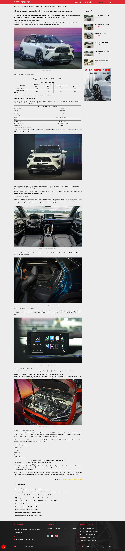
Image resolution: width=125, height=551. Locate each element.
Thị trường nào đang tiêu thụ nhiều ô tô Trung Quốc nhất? (31, 498)
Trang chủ (49, 528)
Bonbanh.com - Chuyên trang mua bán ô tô (99, 547)
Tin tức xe (66, 528)
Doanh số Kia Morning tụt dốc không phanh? (27, 504)
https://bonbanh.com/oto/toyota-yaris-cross (70, 479)
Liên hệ (74, 528)
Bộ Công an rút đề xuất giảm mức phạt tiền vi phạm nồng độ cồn (33, 495)
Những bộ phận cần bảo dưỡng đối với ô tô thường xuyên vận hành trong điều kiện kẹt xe (40, 492)
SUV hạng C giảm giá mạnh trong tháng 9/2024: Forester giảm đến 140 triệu (36, 501)
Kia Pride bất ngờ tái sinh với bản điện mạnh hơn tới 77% (31, 489)
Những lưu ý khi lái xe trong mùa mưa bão (27, 509)
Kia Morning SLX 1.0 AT (101, 42)
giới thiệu (88, 2)
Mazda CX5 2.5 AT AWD (101, 60)
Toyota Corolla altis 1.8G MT (103, 15)
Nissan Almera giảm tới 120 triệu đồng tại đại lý (28, 515)
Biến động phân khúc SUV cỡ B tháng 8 (26, 506)
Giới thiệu (57, 528)
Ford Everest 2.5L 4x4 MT (102, 24)
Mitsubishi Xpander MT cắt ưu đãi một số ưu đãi (28, 512)
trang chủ (77, 2)
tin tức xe (99, 2)
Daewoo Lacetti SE (100, 33)
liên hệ (109, 2)
